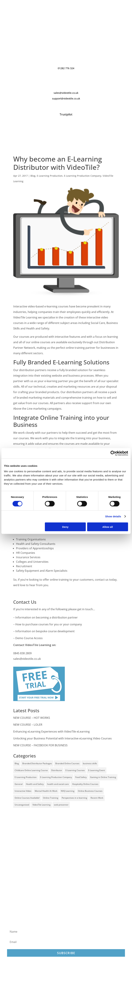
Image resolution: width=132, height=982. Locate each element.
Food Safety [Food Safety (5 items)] (81, 777)
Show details (113, 516)
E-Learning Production (50, 175)
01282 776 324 (66, 68)
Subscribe (66, 953)
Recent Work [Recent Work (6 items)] (97, 797)
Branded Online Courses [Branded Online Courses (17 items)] (67, 763)
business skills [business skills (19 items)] (90, 763)
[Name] (66, 931)
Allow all (107, 526)
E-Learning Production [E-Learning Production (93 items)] (26, 777)
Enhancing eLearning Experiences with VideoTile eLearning (51, 731)
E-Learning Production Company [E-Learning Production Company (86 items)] (56, 777)
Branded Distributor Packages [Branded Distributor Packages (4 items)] (37, 763)
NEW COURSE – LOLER (28, 725)
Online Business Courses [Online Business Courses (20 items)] (90, 790)
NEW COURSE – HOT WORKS (31, 718)
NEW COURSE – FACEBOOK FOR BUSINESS (40, 745)
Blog (32, 175)
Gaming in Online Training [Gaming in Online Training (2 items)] (103, 777)
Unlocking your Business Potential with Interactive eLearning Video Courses (62, 738)
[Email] (66, 942)
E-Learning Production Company (82, 175)
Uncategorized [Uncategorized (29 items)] (22, 804)
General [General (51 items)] (19, 784)
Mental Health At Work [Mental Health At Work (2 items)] (46, 790)
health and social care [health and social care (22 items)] (58, 784)
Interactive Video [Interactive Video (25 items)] (23, 790)
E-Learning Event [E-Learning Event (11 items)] (96, 770)
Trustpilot (66, 114)
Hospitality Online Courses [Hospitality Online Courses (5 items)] (85, 784)
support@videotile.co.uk (66, 98)
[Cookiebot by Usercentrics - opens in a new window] (113, 453)
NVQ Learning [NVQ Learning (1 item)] (67, 790)
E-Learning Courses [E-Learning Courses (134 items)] (75, 770)
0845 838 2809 (22, 653)
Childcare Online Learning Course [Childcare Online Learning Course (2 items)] (31, 770)
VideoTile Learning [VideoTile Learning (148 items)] (41, 804)
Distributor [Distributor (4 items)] (56, 770)
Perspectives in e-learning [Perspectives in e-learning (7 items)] (74, 797)
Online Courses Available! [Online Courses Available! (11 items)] (27, 797)
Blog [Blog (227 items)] (17, 763)
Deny (65, 526)
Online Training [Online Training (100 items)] (50, 797)
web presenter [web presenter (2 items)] (61, 804)
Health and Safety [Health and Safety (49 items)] (35, 784)
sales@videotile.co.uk (66, 92)
